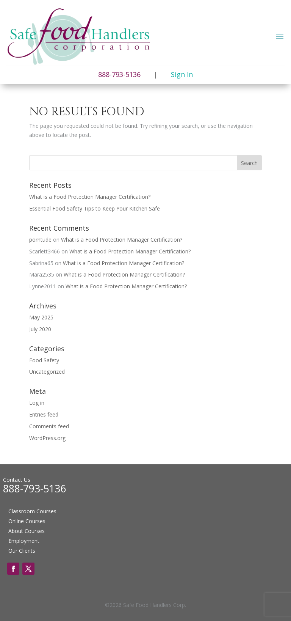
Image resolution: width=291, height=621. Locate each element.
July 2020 (40, 329)
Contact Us (16, 479)
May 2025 (41, 317)
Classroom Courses (32, 511)
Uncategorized (47, 371)
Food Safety (44, 360)
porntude (40, 239)
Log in (36, 402)
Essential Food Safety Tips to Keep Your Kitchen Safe (94, 208)
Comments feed (49, 426)
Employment (23, 540)
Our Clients (21, 550)
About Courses (26, 531)
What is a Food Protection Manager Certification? (89, 196)
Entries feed (43, 414)
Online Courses (26, 521)
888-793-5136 (34, 488)
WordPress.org (47, 438)
